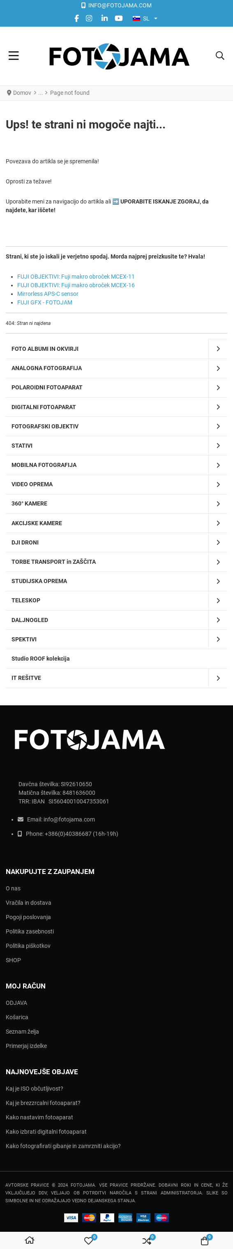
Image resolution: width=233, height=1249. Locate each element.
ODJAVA (16, 1003)
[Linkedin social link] (104, 18)
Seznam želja (22, 1031)
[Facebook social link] (76, 18)
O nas (13, 888)
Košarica (17, 1017)
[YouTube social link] (118, 18)
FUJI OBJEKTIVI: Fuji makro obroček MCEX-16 (76, 285)
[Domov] (29, 1241)
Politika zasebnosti (30, 931)
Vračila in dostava (28, 902)
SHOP (13, 960)
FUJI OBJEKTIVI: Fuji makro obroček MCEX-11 (76, 276)
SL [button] (141, 18)
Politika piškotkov (28, 945)
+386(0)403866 (65, 833)
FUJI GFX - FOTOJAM (44, 302)
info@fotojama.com (69, 819)
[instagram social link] (90, 18)
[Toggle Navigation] (14, 56)
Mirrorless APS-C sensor (47, 294)
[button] (220, 56)
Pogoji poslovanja (28, 917)
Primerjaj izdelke (26, 1046)
